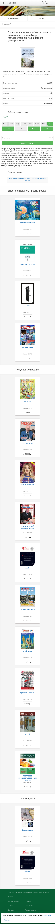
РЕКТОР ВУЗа (28, 443)
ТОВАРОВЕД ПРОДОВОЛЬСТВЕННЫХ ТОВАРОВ (27, 778)
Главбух (28, 568)
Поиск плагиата (30, 910)
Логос (27, 306)
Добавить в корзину (27, 143)
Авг (50, 124)
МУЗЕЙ (27, 734)
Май (30, 124)
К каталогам (13, 19)
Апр (24, 124)
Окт (21, 128)
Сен (8, 128)
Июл (44, 124)
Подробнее (47, 915)
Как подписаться (13, 901)
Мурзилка (27, 401)
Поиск (41, 19)
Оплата (10, 906)
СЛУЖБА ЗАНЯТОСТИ (28, 609)
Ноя (34, 128)
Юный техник (27, 651)
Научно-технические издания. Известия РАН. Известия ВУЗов (27, 180)
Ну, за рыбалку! (27, 347)
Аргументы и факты (27, 693)
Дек (46, 128)
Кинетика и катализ (27, 264)
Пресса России (9, 2)
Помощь (28, 901)
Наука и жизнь (27, 830)
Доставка (11, 910)
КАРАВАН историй (27, 485)
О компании (29, 906)
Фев (11, 124)
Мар (17, 124)
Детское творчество (27, 222)
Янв (4, 124)
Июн (37, 124)
